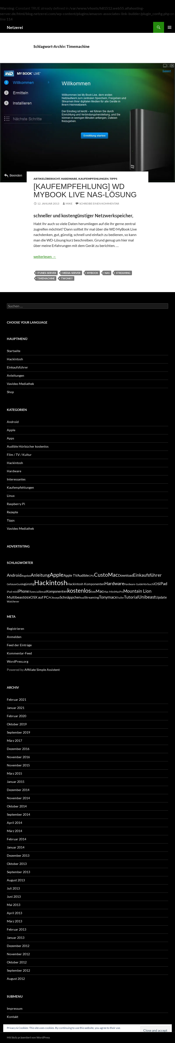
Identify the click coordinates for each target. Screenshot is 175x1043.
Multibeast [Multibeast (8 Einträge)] (15, 597)
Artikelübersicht (46, 178)
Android (13, 422)
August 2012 (16, 979)
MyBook (92, 272)
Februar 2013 (16, 929)
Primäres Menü (169, 27)
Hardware (69, 178)
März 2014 (14, 831)
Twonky (67, 278)
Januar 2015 (15, 782)
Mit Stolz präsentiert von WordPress (28, 1037)
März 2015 (14, 773)
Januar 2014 (15, 847)
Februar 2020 (16, 716)
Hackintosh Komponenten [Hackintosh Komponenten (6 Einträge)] (85, 584)
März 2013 (14, 921)
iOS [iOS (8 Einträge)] (156, 583)
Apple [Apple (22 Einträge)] (57, 574)
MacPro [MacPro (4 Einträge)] (119, 591)
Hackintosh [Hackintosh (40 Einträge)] (50, 582)
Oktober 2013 (17, 864)
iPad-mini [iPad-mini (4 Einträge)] (12, 591)
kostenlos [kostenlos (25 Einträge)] (79, 590)
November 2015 (18, 765)
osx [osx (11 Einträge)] (27, 596)
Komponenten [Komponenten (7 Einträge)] (56, 591)
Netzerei (15, 27)
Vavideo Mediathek (20, 384)
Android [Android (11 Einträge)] (14, 575)
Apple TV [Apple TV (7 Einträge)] (70, 575)
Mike (69, 203)
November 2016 (18, 757)
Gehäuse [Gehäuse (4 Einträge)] (12, 584)
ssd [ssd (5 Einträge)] (83, 597)
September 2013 (18, 872)
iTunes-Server (46, 272)
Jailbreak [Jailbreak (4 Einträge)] (41, 591)
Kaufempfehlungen (93, 178)
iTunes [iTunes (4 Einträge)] (32, 591)
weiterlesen (44, 256)
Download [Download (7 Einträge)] (125, 575)
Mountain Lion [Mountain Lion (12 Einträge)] (137, 591)
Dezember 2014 (18, 790)
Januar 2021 (15, 708)
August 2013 (16, 880)
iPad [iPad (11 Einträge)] (163, 583)
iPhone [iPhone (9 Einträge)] (23, 591)
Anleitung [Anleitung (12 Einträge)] (40, 575)
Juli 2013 (13, 888)
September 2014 (18, 814)
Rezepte (12, 512)
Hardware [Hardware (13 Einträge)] (114, 583)
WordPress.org (17, 661)
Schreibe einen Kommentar (99, 203)
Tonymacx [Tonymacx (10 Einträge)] (108, 597)
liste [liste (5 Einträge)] (93, 591)
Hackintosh (15, 359)
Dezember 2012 (18, 946)
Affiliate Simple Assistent (42, 670)
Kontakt (12, 1017)
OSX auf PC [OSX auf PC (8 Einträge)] (39, 597)
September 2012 (18, 970)
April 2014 (14, 823)
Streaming (123, 272)
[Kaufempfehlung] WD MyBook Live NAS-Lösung (85, 190)
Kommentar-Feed (19, 653)
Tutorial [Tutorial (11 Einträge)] (131, 596)
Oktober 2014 (17, 806)
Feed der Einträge (19, 645)
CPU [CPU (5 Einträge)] (91, 575)
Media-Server (71, 272)
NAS (107, 272)
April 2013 (14, 913)
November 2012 (18, 954)
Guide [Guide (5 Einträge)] (20, 584)
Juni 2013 (14, 896)
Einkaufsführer (17, 367)
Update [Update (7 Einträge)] (161, 597)
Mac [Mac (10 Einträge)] (99, 591)
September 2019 (18, 732)
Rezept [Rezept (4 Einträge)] (56, 597)
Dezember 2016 (18, 749)
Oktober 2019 (17, 724)
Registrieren (15, 628)
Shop (10, 392)
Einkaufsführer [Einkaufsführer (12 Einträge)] (147, 575)
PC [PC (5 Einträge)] (50, 597)
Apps (10, 438)
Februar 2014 (16, 839)
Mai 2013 (13, 905)
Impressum (15, 1008)
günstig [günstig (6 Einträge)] (29, 584)
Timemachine (46, 278)
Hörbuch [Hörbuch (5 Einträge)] (148, 584)
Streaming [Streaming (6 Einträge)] (92, 597)
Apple (11, 430)
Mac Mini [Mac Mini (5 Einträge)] (109, 591)
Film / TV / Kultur (19, 455)
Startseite (13, 351)
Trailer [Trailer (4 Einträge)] (120, 597)
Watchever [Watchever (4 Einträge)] (13, 601)
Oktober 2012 (17, 962)
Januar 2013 (15, 937)
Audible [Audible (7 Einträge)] (83, 575)
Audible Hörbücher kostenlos (28, 446)
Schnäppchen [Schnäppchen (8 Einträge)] (70, 597)
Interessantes (16, 479)
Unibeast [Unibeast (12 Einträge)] (147, 596)
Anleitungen (15, 375)
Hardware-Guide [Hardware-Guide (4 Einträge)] (133, 584)
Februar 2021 (16, 699)
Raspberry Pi (16, 504)
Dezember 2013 (18, 855)
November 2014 (18, 798)
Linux (11, 496)
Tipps (113, 178)
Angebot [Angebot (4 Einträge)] (26, 575)
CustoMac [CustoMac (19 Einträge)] (106, 574)
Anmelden (14, 637)
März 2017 (14, 740)
